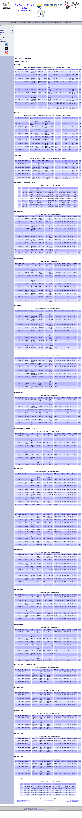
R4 (66, 69)
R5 (69, 69)
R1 (56, 69)
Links (1, 39)
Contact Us (3, 41)
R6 (73, 69)
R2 (60, 69)
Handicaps (3, 34)
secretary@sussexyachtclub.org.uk (25, 801)
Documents (3, 28)
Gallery (2, 37)
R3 (63, 69)
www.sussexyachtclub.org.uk (23, 800)
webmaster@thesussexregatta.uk (71, 801)
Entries (2, 30)
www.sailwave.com (48, 800)
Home (1, 25)
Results (2, 32)
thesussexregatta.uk (74, 800)
